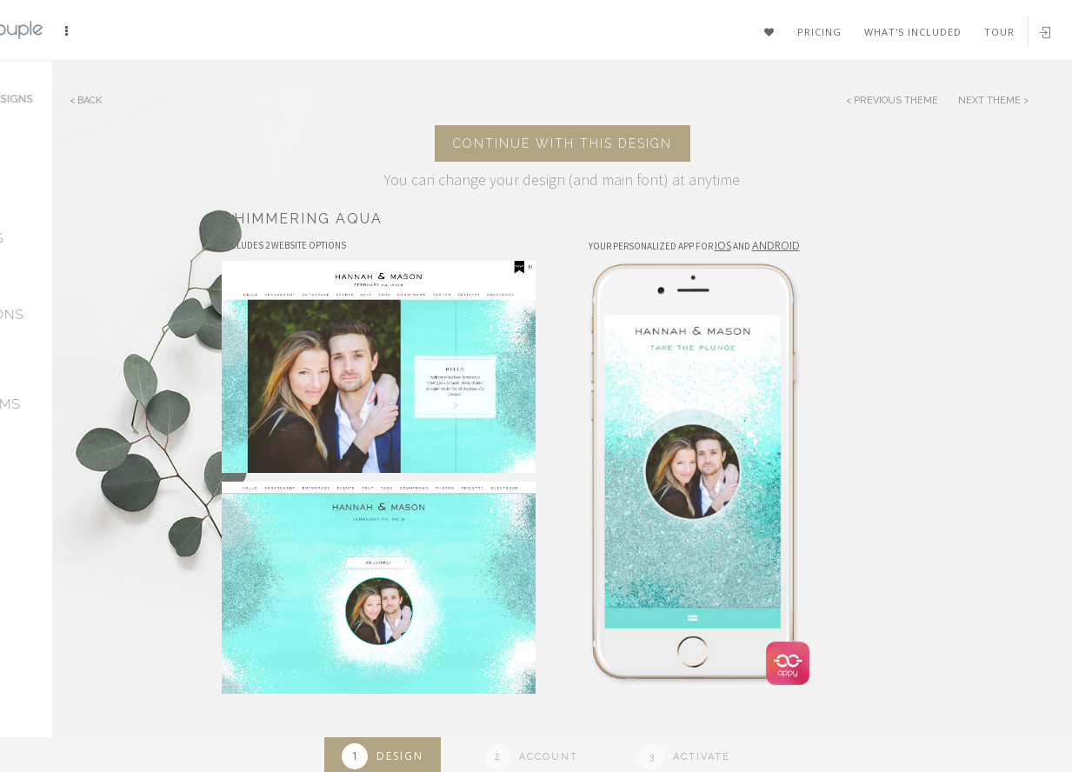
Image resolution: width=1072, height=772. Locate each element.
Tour (999, 31)
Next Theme (990, 100)
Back (89, 100)
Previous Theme (896, 100)
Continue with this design (562, 143)
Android (776, 245)
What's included (913, 31)
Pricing (819, 31)
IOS (723, 245)
